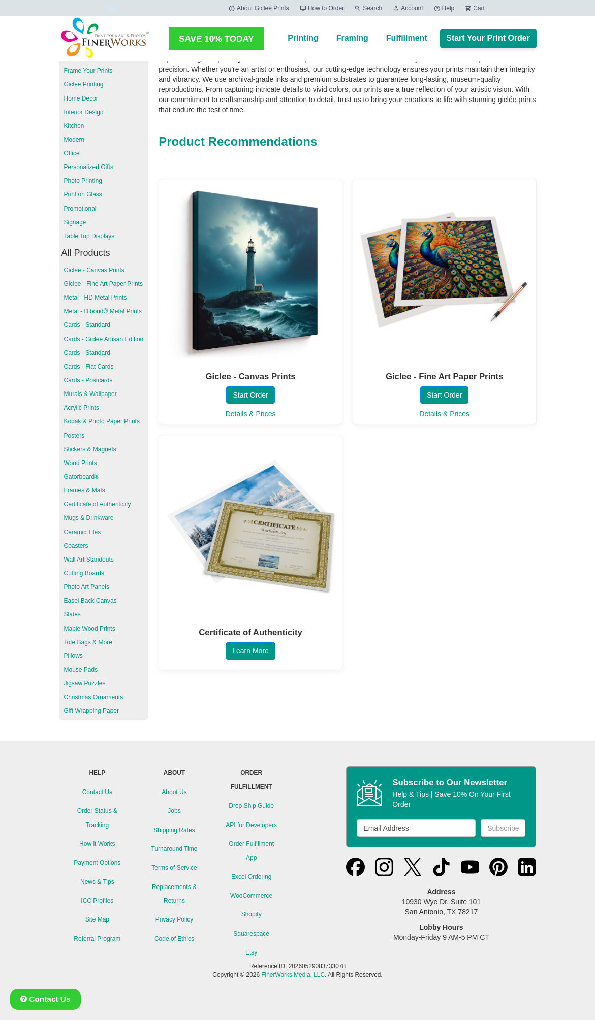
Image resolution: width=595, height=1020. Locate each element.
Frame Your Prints (88, 70)
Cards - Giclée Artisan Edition (104, 339)
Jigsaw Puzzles (85, 683)
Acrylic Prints (81, 407)
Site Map (97, 919)
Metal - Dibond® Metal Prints (103, 311)
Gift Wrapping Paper (91, 710)
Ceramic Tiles (82, 532)
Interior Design (84, 112)
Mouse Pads (81, 669)
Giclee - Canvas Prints (94, 270)
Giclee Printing (84, 84)
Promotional (80, 208)
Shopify (251, 914)
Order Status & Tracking (97, 817)
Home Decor (81, 98)
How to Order (321, 8)
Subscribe (503, 828)
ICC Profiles (97, 900)
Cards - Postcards (88, 380)
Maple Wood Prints (89, 628)
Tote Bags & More (88, 642)
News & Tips (97, 881)
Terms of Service (174, 867)
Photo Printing (83, 180)
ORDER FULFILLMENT (251, 779)
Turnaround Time (174, 848)
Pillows (73, 656)
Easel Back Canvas (90, 600)
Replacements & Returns (174, 893)
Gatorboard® (82, 476)
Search (368, 8)
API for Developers (251, 825)
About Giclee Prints (258, 8)
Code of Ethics (174, 938)
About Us (174, 792)
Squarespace (251, 933)
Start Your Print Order (488, 38)
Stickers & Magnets (90, 449)
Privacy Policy (174, 919)
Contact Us (97, 792)
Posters (74, 435)
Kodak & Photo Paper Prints (102, 421)
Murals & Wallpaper (90, 394)
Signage (75, 222)
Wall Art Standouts (89, 559)
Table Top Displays (89, 236)
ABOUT (174, 772)
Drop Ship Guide (251, 805)
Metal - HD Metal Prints (95, 297)
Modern (74, 139)
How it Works (97, 843)
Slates (72, 614)
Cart (474, 8)
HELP (97, 772)
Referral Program (97, 938)
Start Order (250, 395)
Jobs (174, 810)
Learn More (250, 651)
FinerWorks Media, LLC (293, 974)
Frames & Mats (84, 490)
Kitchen (74, 125)
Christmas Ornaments (93, 697)
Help (444, 8)
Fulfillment (406, 38)
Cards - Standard (87, 324)
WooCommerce (251, 895)
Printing (303, 38)
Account (407, 8)
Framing (352, 38)
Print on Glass (83, 194)
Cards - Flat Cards (89, 366)
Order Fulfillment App (251, 850)
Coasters (76, 545)
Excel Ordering (251, 876)
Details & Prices (251, 414)
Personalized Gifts (88, 167)
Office (72, 153)
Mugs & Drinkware (89, 517)
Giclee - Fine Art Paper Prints (103, 283)
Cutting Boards (84, 573)
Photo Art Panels (86, 586)
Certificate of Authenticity (97, 504)
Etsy (251, 952)
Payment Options (97, 862)
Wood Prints (80, 463)
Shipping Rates (174, 830)
